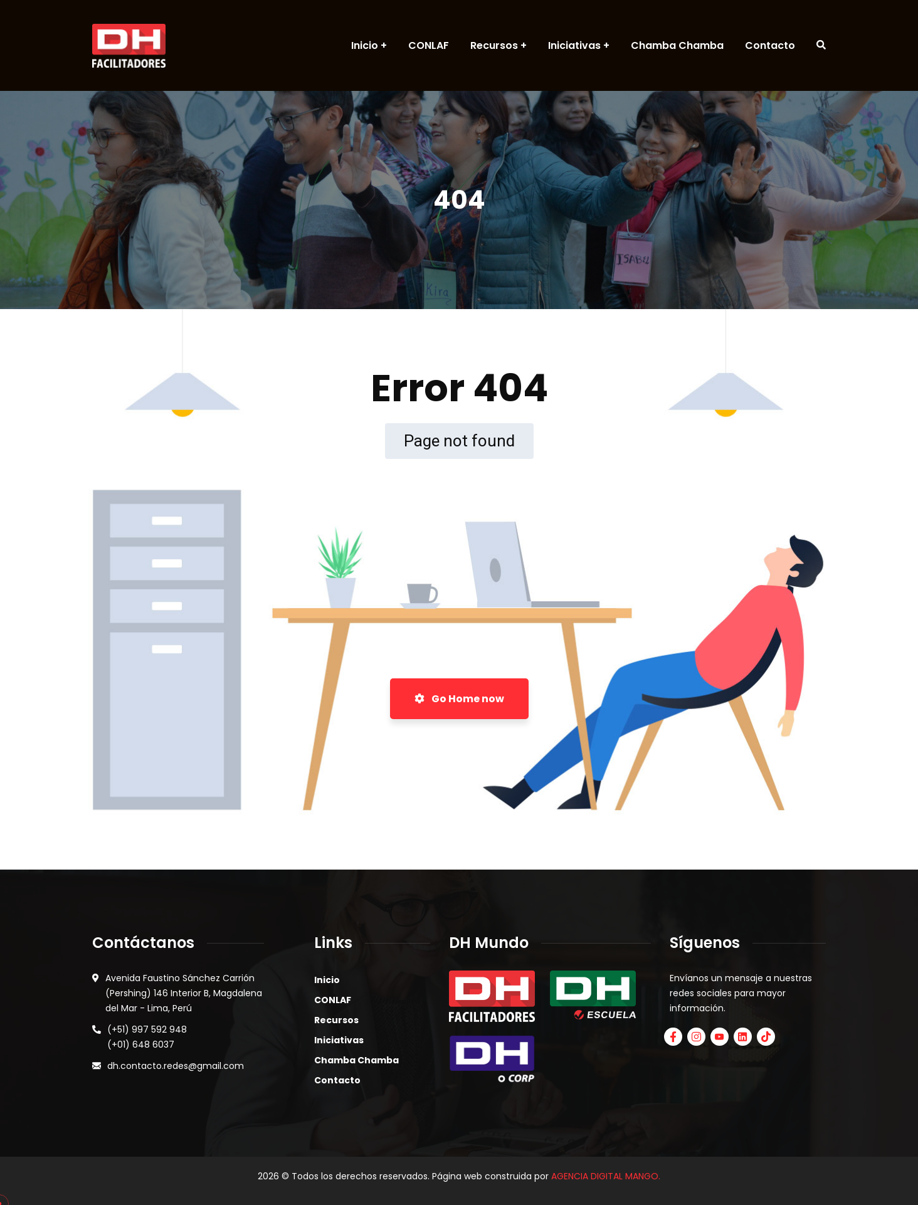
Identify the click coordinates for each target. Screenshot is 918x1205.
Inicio (327, 980)
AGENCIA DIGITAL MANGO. (605, 1176)
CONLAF (332, 1000)
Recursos (336, 1020)
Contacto (337, 1080)
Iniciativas (339, 1040)
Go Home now (459, 699)
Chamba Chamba (356, 1060)
